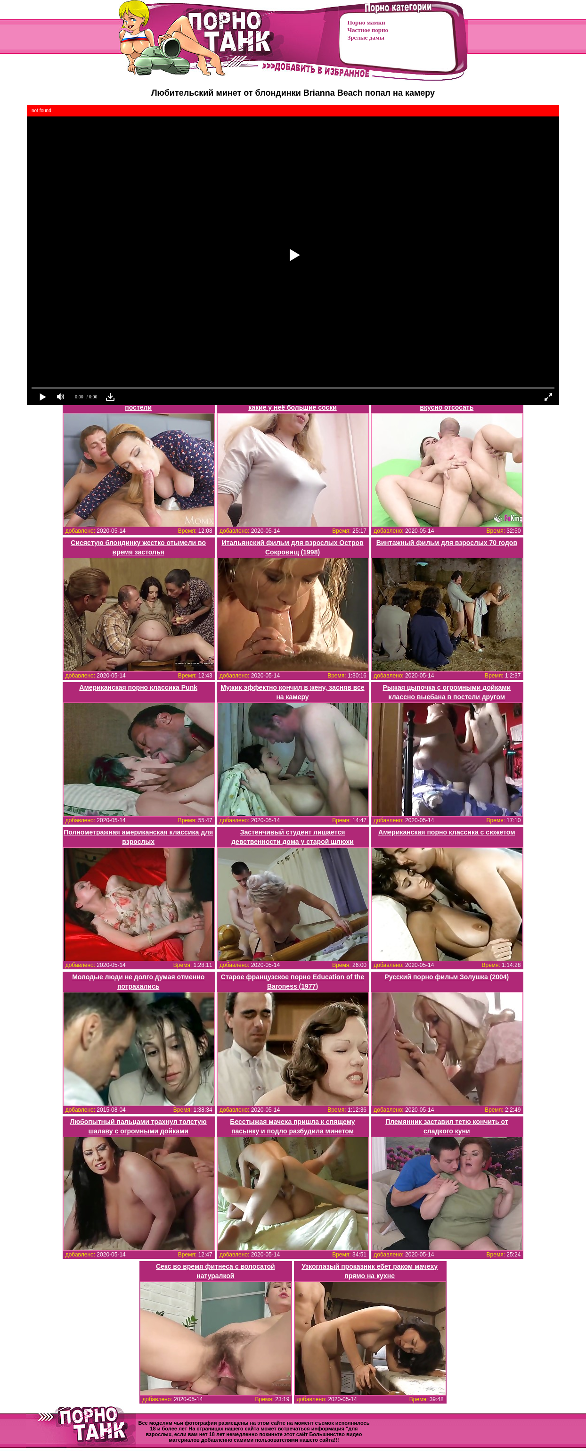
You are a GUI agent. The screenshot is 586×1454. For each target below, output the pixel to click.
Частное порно (368, 29)
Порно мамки (366, 22)
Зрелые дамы (366, 37)
